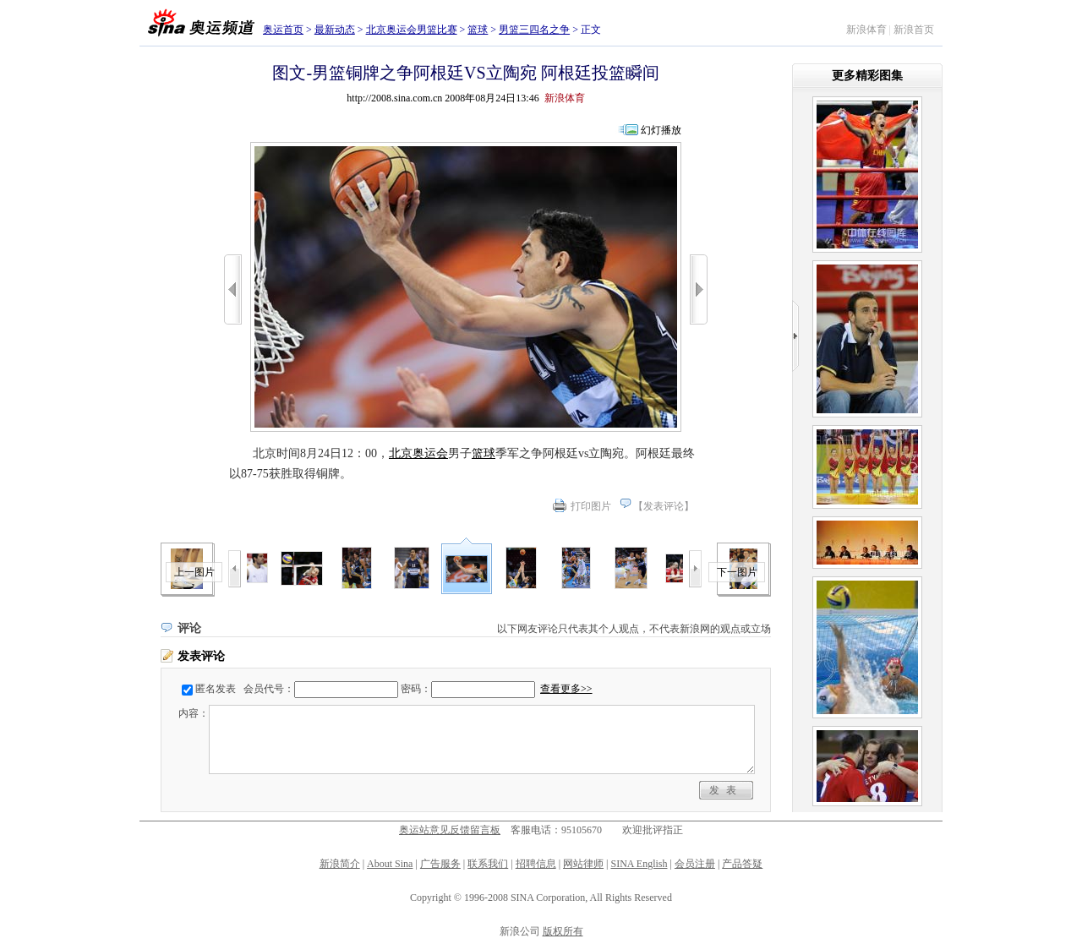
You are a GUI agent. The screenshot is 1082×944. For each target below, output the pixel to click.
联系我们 (487, 864)
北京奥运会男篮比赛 (411, 29)
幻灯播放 (661, 130)
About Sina (390, 864)
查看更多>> (566, 689)
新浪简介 (340, 864)
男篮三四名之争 (534, 29)
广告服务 (440, 864)
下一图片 (737, 572)
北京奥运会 (418, 453)
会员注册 (695, 864)
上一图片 (194, 572)
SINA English (638, 864)
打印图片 (591, 506)
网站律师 (583, 864)
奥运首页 (283, 29)
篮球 (477, 29)
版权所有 (563, 931)
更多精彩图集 (867, 75)
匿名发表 (215, 689)
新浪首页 (913, 29)
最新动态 (334, 29)
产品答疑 (742, 864)
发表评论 (663, 506)
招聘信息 (536, 864)
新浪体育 (866, 29)
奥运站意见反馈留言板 (449, 830)
